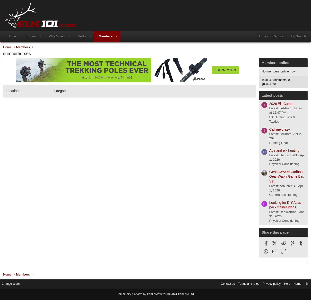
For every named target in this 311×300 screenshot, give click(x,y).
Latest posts (269, 97)
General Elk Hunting (280, 195)
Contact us (217, 284)
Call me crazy (276, 130)
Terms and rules (240, 284)
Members (108, 36)
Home (14, 36)
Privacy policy (264, 284)
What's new (59, 36)
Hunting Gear (275, 144)
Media (84, 36)
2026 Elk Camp (277, 105)
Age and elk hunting (281, 152)
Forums (33, 36)
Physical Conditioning (281, 165)
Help (280, 284)
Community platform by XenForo (155, 294)
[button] (42, 36)
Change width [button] (16, 284)
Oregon (63, 92)
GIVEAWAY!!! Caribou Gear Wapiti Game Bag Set (283, 177)
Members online (272, 64)
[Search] (296, 36)
